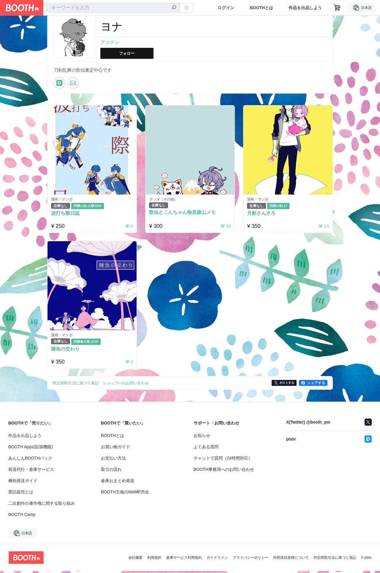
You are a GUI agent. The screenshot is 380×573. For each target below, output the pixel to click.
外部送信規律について (291, 559)
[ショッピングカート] (337, 7)
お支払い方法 (113, 460)
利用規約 (154, 559)
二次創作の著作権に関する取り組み (41, 505)
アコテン (109, 42)
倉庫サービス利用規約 (184, 559)
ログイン (226, 8)
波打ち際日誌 (67, 213)
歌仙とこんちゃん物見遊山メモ (184, 213)
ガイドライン (217, 559)
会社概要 (135, 559)
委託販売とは (20, 494)
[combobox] (113, 7)
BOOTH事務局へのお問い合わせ (224, 471)
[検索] (174, 8)
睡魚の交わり (67, 350)
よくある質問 (206, 448)
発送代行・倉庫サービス (31, 471)
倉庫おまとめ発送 (117, 482)
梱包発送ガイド (22, 482)
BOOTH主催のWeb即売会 (125, 494)
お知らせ (202, 437)
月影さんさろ (262, 213)
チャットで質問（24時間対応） (223, 460)
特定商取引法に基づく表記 (335, 559)
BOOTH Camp (21, 516)
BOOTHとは (261, 8)
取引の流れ (111, 471)
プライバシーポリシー (250, 559)
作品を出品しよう (305, 8)
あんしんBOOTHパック (30, 460)
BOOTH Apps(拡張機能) (30, 448)
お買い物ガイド (115, 448)
